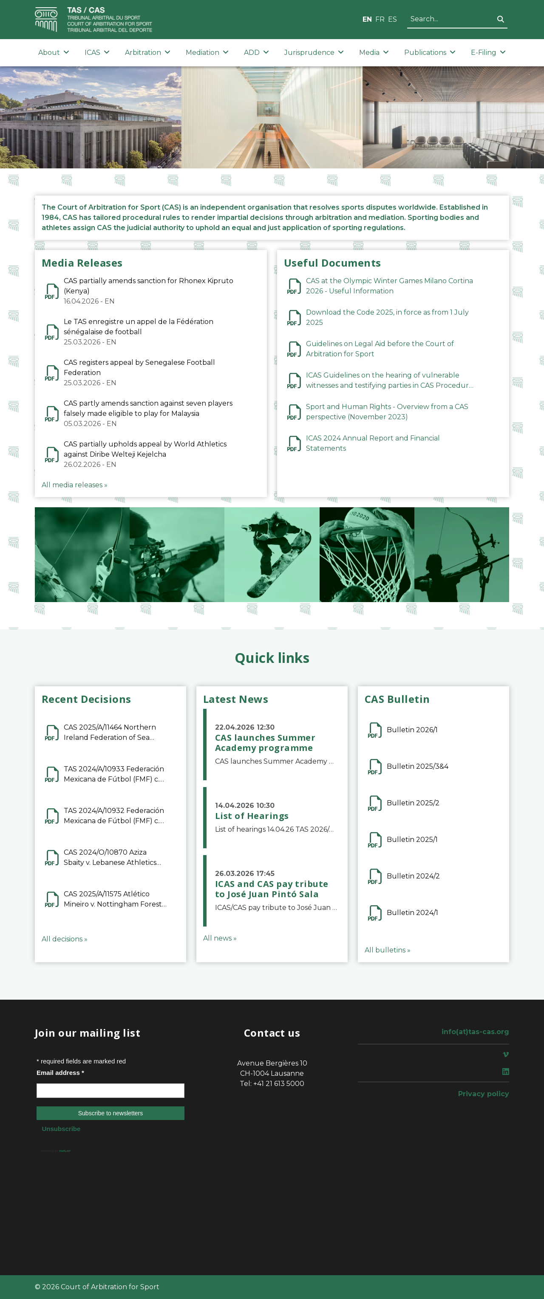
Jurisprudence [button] (314, 52)
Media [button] (374, 52)
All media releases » (75, 485)
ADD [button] (256, 52)
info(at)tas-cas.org (475, 1032)
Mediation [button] (207, 52)
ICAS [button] (97, 52)
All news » (220, 938)
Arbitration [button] (147, 52)
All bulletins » (388, 950)
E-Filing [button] (488, 52)
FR (380, 19)
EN (367, 19)
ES (392, 19)
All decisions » (65, 939)
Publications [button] (430, 52)
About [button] (53, 52)
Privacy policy (483, 1094)
